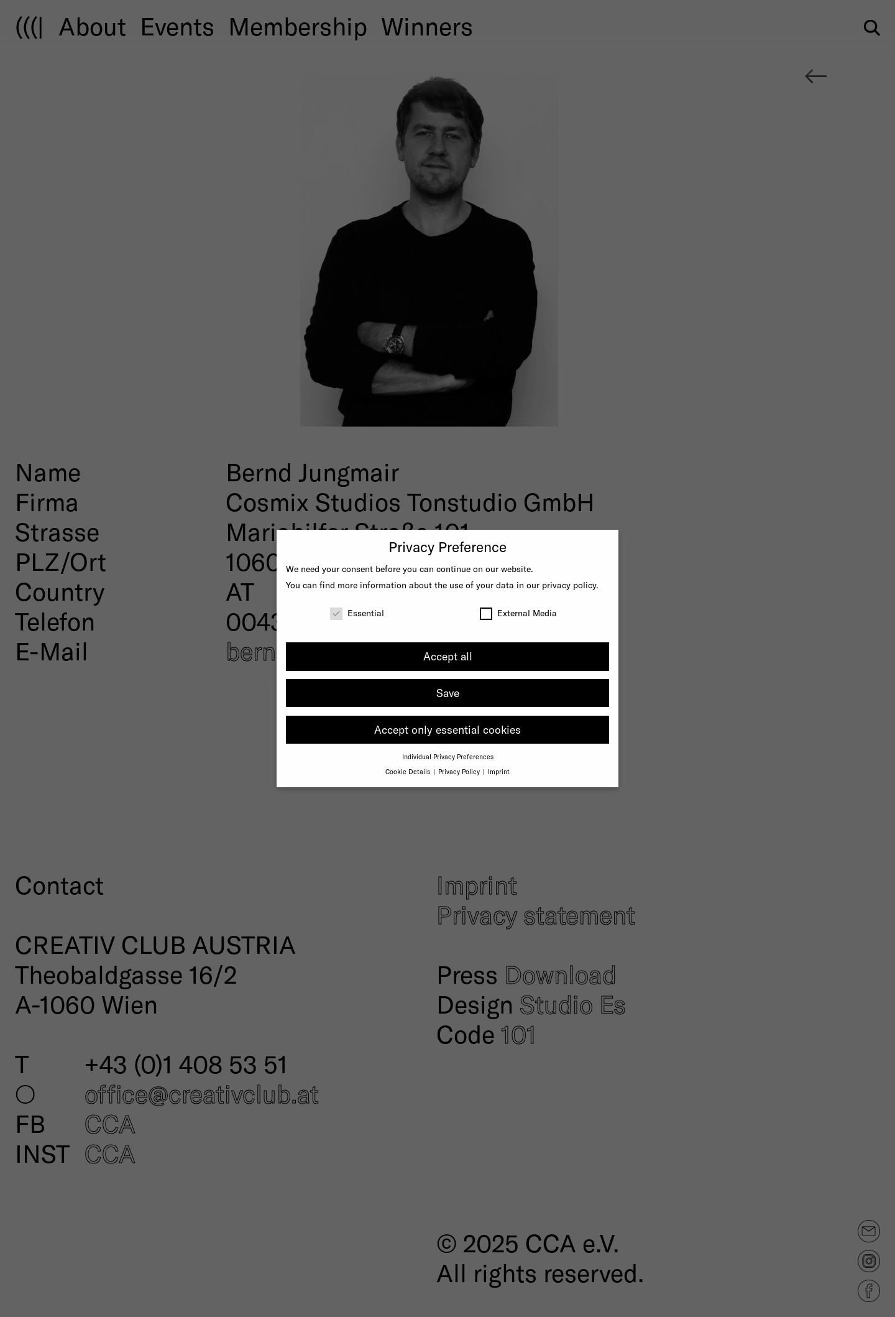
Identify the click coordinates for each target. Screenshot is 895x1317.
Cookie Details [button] (408, 771)
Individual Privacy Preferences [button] (447, 756)
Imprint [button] (499, 771)
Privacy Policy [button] (460, 771)
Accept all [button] (447, 656)
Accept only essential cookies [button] (447, 729)
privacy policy (569, 585)
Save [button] (447, 693)
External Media (518, 613)
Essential (357, 613)
